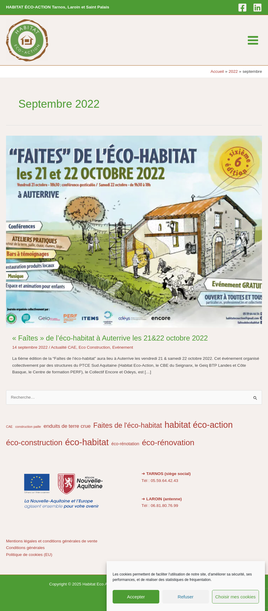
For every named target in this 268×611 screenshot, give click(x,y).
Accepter (136, 596)
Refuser (186, 596)
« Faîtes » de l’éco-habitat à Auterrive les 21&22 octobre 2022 (110, 338)
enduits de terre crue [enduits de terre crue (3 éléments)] (67, 426)
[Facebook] (242, 7)
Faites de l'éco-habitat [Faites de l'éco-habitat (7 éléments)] (127, 425)
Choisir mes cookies (235, 596)
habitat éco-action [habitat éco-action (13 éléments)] (199, 425)
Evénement (122, 347)
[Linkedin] (257, 7)
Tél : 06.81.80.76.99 (160, 505)
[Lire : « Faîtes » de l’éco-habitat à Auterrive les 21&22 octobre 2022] (134, 231)
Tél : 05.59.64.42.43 (160, 480)
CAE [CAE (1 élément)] (9, 426)
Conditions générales (25, 547)
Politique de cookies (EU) (29, 554)
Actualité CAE (63, 347)
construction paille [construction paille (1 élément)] (28, 426)
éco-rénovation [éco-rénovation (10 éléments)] (168, 442)
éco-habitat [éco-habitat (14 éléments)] (87, 442)
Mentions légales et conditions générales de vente (51, 541)
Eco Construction (94, 347)
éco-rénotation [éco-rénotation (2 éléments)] (125, 443)
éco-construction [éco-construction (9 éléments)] (34, 442)
